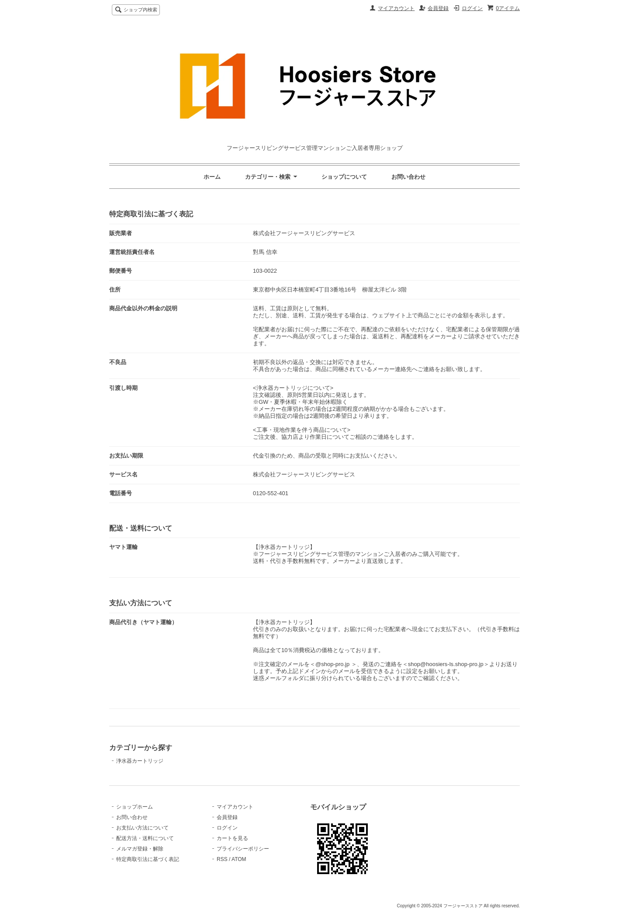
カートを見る (232, 838)
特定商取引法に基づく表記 (147, 859)
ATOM (239, 859)
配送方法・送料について (145, 838)
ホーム (212, 177)
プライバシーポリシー (243, 849)
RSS (222, 859)
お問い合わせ (408, 177)
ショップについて (344, 177)
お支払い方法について (142, 828)
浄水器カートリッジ (139, 761)
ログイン (472, 8)
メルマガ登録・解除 (139, 849)
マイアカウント (396, 8)
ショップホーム (134, 807)
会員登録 (438, 8)
